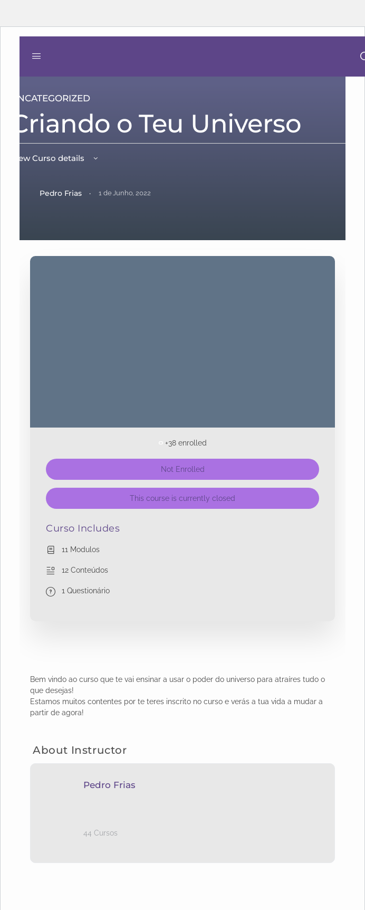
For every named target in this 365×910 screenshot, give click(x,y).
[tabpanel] (182, 696)
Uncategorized (50, 98)
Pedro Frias (109, 785)
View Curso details (55, 158)
